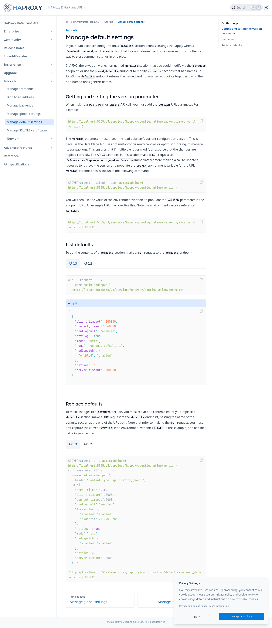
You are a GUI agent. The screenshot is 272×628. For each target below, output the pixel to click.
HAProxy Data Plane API (86, 21)
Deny (197, 616)
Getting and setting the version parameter (242, 31)
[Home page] (23, 7)
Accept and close (241, 616)
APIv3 (73, 263)
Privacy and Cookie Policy (193, 606)
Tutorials (108, 21)
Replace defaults (232, 45)
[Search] (246, 7)
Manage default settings (131, 21)
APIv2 (88, 263)
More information (219, 606)
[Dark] (266, 7)
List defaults (229, 39)
